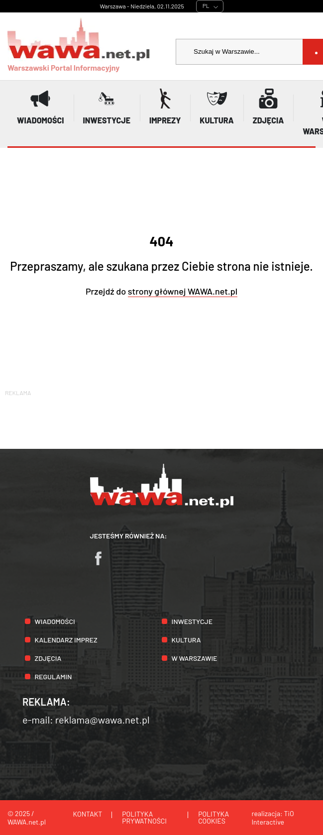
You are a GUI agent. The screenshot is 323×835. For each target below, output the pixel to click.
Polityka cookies (213, 817)
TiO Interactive (272, 817)
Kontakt (88, 814)
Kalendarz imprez (66, 639)
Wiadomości (55, 621)
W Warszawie (194, 658)
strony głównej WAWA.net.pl (182, 291)
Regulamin (53, 676)
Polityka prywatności (144, 817)
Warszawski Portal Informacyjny (79, 44)
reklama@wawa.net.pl (102, 720)
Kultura (186, 639)
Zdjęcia (48, 658)
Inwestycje (192, 621)
